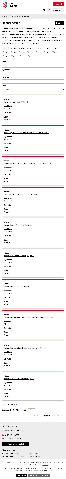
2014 (39, 48)
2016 (55, 48)
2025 (15, 56)
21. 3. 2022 (8, 293)
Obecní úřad (12, 16)
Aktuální (7, 119)
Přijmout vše (21, 475)
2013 (31, 48)
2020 (31, 52)
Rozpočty (33, 56)
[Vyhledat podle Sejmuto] (33, 81)
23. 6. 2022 (8, 324)
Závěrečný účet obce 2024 (16, 102)
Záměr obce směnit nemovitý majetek (20, 225)
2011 (15, 48)
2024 (7, 56)
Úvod (3, 16)
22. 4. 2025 (8, 201)
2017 (6, 52)
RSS (59, 23)
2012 (23, 48)
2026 (23, 56)
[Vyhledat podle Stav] (33, 89)
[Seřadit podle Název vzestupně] (9, 61)
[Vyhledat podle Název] (33, 65)
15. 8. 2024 (8, 232)
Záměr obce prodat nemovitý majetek (20, 379)
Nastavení (45, 475)
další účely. (46, 465)
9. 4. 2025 (7, 109)
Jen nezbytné (33, 475)
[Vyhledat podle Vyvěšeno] (33, 74)
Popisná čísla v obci (16, 444)
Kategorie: (6, 48)
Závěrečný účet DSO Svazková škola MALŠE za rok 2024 (28, 133)
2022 (47, 52)
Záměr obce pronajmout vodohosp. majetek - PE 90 (26, 348)
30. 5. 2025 (8, 139)
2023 (56, 52)
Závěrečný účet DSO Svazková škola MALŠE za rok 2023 (28, 163)
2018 (14, 52)
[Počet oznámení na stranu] (31, 409)
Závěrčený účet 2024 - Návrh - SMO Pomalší (23, 194)
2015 (47, 48)
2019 (22, 52)
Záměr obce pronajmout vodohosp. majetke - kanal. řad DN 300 (31, 317)
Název (5, 61)
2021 (39, 52)
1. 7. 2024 (7, 170)
